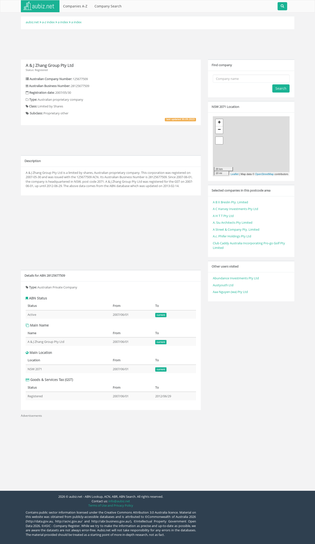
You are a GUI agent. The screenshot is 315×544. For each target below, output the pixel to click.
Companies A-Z (75, 6)
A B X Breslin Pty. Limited (230, 202)
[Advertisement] (157, 43)
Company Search (108, 6)
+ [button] (219, 122)
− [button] (219, 130)
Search (280, 88)
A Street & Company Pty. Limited (236, 229)
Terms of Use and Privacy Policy (110, 505)
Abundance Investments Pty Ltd (236, 278)
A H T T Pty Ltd (223, 216)
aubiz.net (32, 22)
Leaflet (234, 174)
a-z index (48, 22)
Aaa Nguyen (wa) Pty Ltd (230, 292)
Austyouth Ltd (223, 285)
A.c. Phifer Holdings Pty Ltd (232, 236)
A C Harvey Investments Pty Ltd (235, 209)
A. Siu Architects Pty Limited (232, 222)
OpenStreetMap (264, 174)
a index (63, 22)
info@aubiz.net (119, 501)
